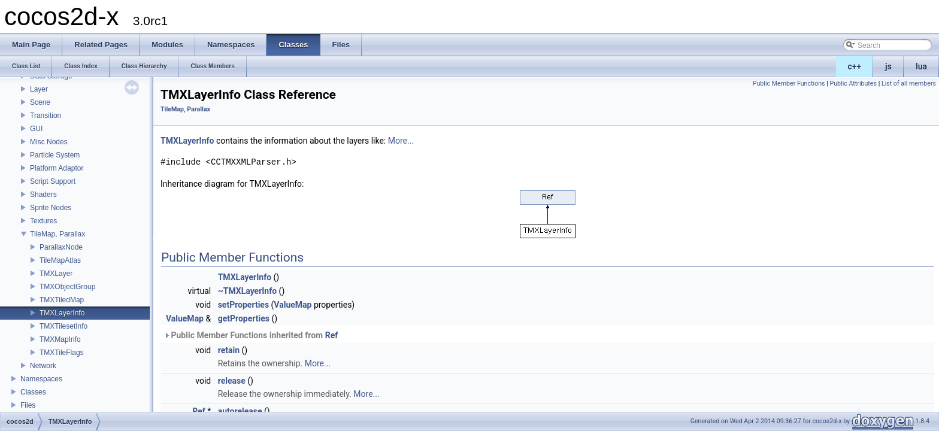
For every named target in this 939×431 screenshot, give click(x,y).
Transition (45, 115)
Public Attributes (853, 83)
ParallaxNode (61, 247)
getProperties (243, 318)
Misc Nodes (49, 142)
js (888, 66)
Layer (39, 89)
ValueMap (292, 304)
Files (27, 405)
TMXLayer (56, 273)
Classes (33, 392)
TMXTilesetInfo (63, 326)
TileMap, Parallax (57, 234)
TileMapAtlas (60, 260)
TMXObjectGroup (67, 287)
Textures (43, 221)
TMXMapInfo (60, 339)
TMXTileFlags (62, 352)
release (232, 381)
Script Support (52, 181)
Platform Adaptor (56, 168)
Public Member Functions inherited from (250, 335)
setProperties (243, 304)
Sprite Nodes (50, 208)
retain (229, 350)
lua (921, 66)
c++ (855, 66)
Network (43, 366)
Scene (40, 102)
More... (401, 140)
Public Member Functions (789, 83)
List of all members (909, 83)
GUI (36, 129)
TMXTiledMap (62, 300)
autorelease (240, 411)
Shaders (43, 194)
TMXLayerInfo (62, 313)
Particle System (55, 155)
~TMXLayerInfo (247, 291)
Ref (331, 335)
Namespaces (41, 379)
